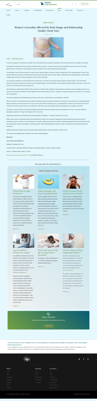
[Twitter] (79, 361)
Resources (79, 10)
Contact (8, 15)
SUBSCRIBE (84, 4)
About (16, 10)
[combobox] (24, 5)
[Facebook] (83, 361)
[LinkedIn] (88, 361)
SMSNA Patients (48, 22)
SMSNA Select (38, 379)
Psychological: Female (17, 58)
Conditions (26, 10)
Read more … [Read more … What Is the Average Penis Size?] (16, 230)
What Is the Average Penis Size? (21, 193)
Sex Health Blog (37, 10)
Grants (8, 387)
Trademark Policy (78, 396)
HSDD (8, 58)
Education (8, 382)
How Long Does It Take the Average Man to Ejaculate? (48, 254)
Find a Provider (69, 10)
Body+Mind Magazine (68, 271)
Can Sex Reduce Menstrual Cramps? (21, 253)
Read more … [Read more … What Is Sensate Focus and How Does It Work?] (66, 216)
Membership (9, 379)
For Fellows (38, 384)
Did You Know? (49, 10)
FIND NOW (48, 328)
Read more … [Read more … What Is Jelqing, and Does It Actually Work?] (41, 230)
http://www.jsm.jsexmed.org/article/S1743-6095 (19, 156)
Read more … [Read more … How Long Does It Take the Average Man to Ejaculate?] (41, 268)
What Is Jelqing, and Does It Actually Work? (48, 193)
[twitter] (75, 3)
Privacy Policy (86, 396)
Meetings (8, 384)
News (59, 10)
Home (7, 10)
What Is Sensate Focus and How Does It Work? (73, 193)
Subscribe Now (53, 390)
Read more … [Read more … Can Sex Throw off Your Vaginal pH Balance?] (66, 293)
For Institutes (38, 382)
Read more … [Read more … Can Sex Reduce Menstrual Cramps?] (16, 308)
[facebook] (72, 3)
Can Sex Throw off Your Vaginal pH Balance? (73, 253)
